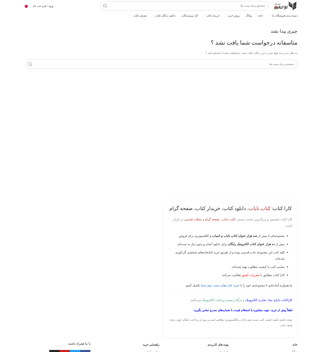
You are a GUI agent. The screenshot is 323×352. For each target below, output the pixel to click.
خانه (294, 344)
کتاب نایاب (228, 219)
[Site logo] (285, 5)
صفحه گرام (212, 219)
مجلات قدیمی (193, 219)
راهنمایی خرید (151, 344)
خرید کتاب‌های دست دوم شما (220, 285)
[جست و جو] (184, 6)
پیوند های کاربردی (217, 344)
